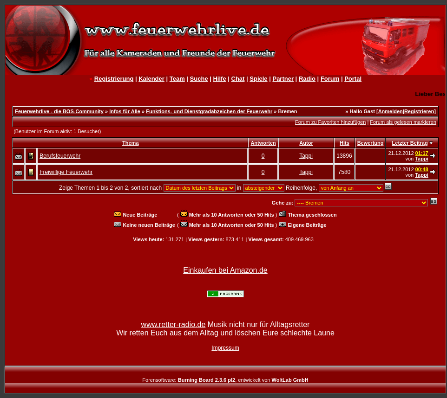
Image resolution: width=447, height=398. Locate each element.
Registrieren (419, 111)
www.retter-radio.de (173, 324)
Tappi (306, 156)
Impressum (225, 348)
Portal (353, 78)
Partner (283, 78)
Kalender (151, 78)
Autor (306, 143)
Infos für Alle (124, 111)
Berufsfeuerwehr (59, 156)
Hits (344, 143)
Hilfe (219, 78)
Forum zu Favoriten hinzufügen (330, 122)
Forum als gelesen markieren (403, 122)
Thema (130, 143)
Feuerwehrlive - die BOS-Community (59, 111)
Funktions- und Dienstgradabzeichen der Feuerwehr (209, 111)
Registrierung (114, 78)
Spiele (258, 78)
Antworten (263, 143)
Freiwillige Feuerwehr (65, 172)
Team (177, 78)
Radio (307, 78)
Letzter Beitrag (410, 143)
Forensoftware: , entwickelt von (225, 380)
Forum (330, 78)
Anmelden (390, 111)
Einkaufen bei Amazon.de (225, 270)
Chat (238, 78)
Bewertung (370, 143)
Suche (199, 78)
